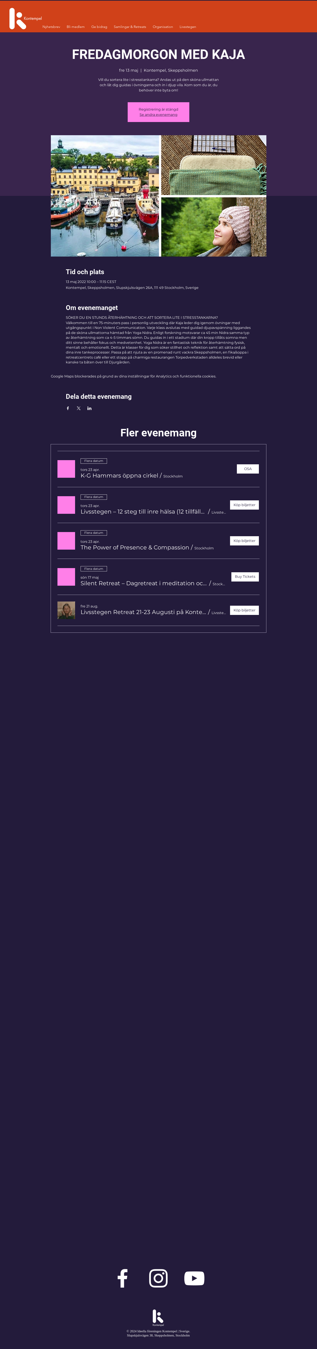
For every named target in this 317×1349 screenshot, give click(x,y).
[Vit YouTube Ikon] (194, 1278)
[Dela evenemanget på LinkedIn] (89, 408)
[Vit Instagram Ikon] (158, 1278)
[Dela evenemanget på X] (79, 408)
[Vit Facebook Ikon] (122, 1278)
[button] (119, 475)
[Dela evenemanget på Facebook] (68, 408)
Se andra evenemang (158, 115)
